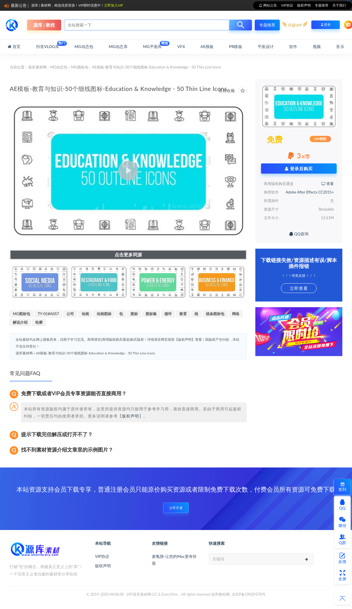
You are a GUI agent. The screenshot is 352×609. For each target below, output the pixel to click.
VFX (181, 46)
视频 (317, 46)
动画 (85, 313)
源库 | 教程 (44, 25)
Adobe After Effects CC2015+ (309, 192)
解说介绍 (20, 322)
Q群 (342, 539)
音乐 (340, 46)
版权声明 (304, 5)
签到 (342, 487)
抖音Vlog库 (47, 45)
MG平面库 (152, 45)
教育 (183, 313)
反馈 (342, 558)
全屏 (342, 575)
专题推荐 (321, 5)
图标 (134, 313)
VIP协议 (287, 5)
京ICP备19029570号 (249, 594)
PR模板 (235, 46)
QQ (342, 504)
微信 (342, 522)
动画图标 (104, 313)
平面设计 (266, 46)
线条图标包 (215, 313)
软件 (293, 46)
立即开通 (176, 508)
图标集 (151, 313)
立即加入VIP (113, 5)
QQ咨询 (298, 233)
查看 (327, 183)
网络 (235, 313)
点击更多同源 (128, 254)
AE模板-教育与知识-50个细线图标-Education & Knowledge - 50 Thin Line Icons (95, 353)
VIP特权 (320, 139)
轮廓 (39, 322)
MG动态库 (118, 46)
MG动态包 (83, 46)
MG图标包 (79, 67)
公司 (70, 313)
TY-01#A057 (48, 313)
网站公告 (269, 5)
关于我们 (339, 5)
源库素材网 (37, 67)
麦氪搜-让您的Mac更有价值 (174, 560)
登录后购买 (299, 168)
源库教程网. (221, 594)
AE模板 (207, 46)
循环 (168, 313)
